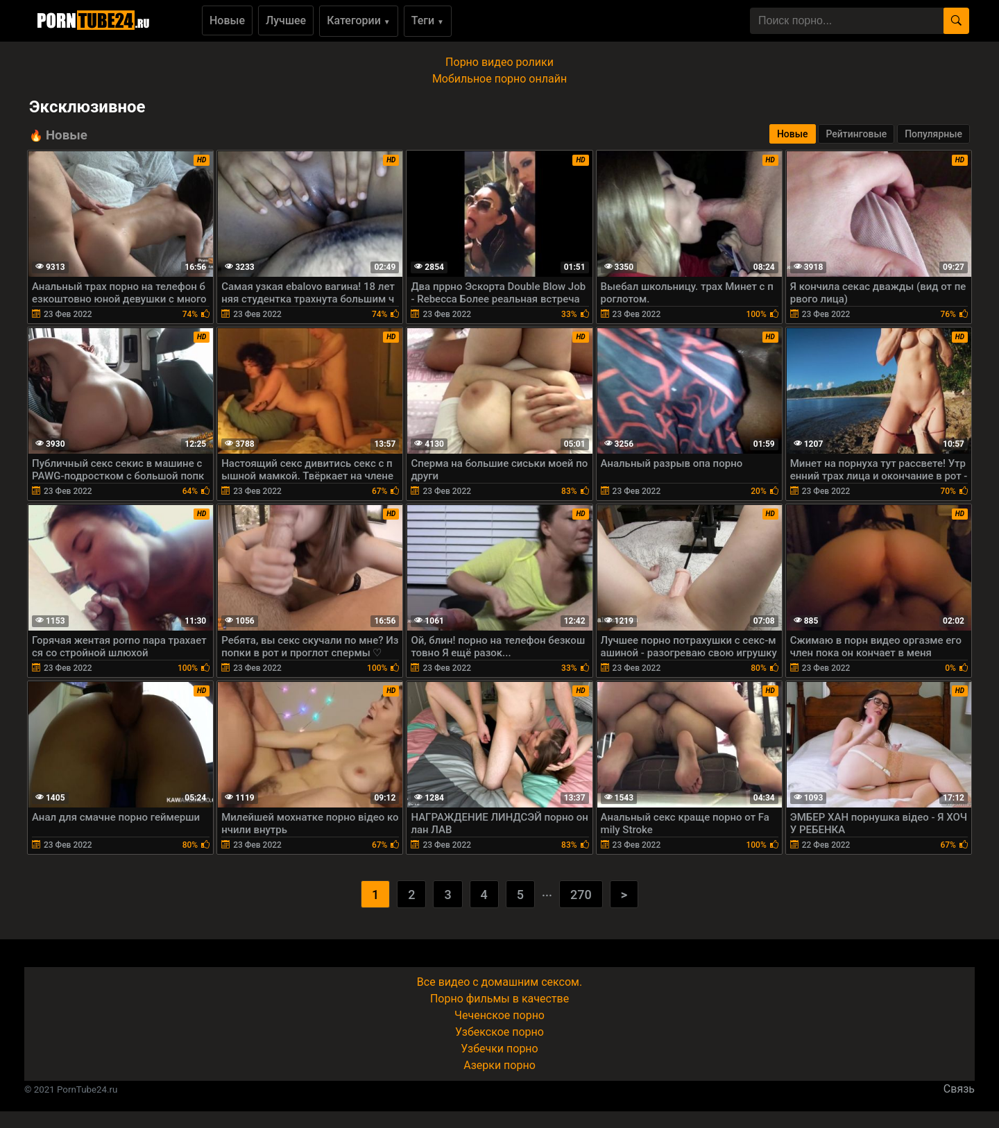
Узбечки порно (499, 1048)
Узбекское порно (499, 1032)
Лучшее (286, 20)
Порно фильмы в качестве (499, 998)
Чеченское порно (499, 1015)
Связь (959, 1088)
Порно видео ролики (499, 62)
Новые (227, 20)
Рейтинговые (856, 133)
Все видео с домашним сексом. (499, 982)
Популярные (933, 133)
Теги (427, 20)
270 (581, 894)
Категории (359, 20)
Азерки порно (499, 1065)
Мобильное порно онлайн (499, 78)
